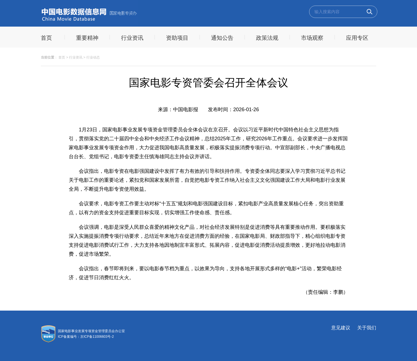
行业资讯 (132, 38)
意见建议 (340, 327)
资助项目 (177, 38)
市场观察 (312, 38)
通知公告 (222, 38)
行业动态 (93, 57)
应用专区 (357, 38)
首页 (61, 57)
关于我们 (366, 327)
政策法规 (267, 38)
